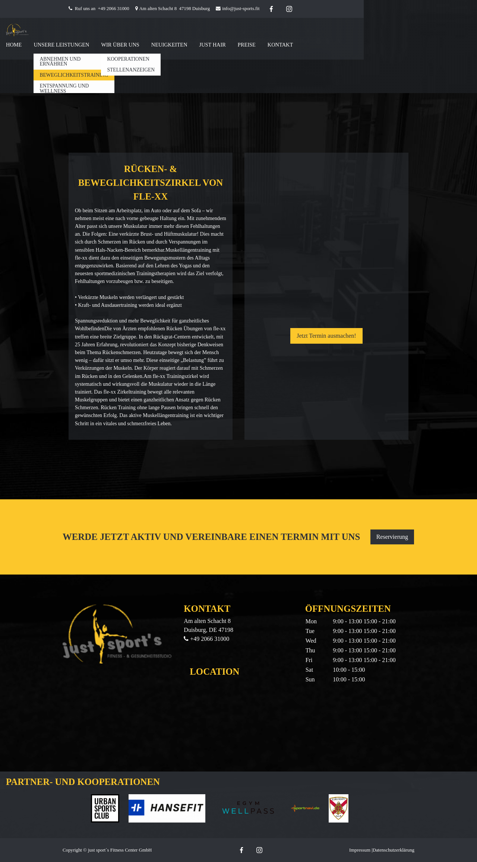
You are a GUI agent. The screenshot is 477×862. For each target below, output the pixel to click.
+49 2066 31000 (113, 8)
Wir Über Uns (120, 45)
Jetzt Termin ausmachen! (326, 336)
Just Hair (212, 45)
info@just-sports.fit (240, 8)
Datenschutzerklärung (393, 850)
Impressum (359, 850)
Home (14, 45)
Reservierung (392, 537)
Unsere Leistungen (61, 45)
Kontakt (280, 45)
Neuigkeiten (169, 45)
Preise (247, 45)
